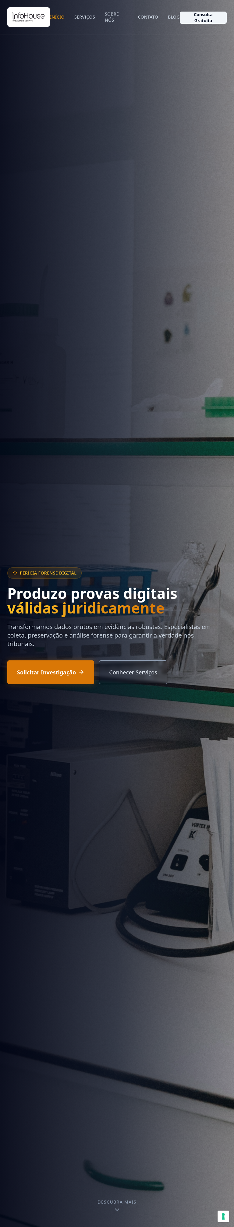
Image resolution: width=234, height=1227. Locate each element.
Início (57, 17)
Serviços (84, 17)
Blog (174, 17)
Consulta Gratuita (203, 17)
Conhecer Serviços (133, 672)
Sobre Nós (112, 17)
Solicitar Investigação (50, 672)
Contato (148, 17)
